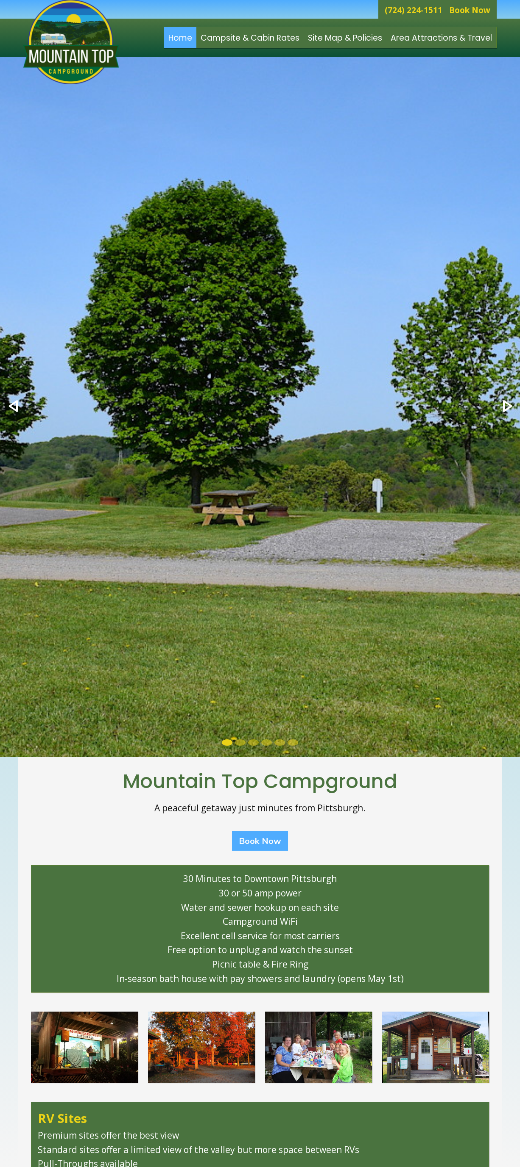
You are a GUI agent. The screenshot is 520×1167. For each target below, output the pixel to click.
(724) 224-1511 (413, 10)
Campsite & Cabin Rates (250, 38)
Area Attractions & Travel (441, 38)
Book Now (469, 10)
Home (180, 38)
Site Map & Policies (345, 38)
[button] (13, 407)
